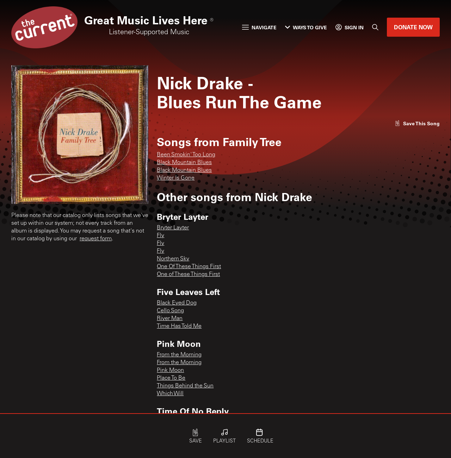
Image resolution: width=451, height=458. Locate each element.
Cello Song (170, 311)
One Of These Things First (189, 267)
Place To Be (171, 378)
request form (96, 239)
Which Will (170, 394)
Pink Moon (170, 370)
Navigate (259, 27)
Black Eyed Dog (177, 303)
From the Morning (179, 355)
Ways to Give (306, 27)
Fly (160, 236)
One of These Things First (188, 274)
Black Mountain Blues (184, 162)
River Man (170, 318)
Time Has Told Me (179, 326)
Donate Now (413, 27)
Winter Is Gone (175, 178)
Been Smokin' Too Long (186, 155)
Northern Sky (173, 259)
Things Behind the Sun (185, 386)
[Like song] (417, 123)
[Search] (375, 27)
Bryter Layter (173, 228)
